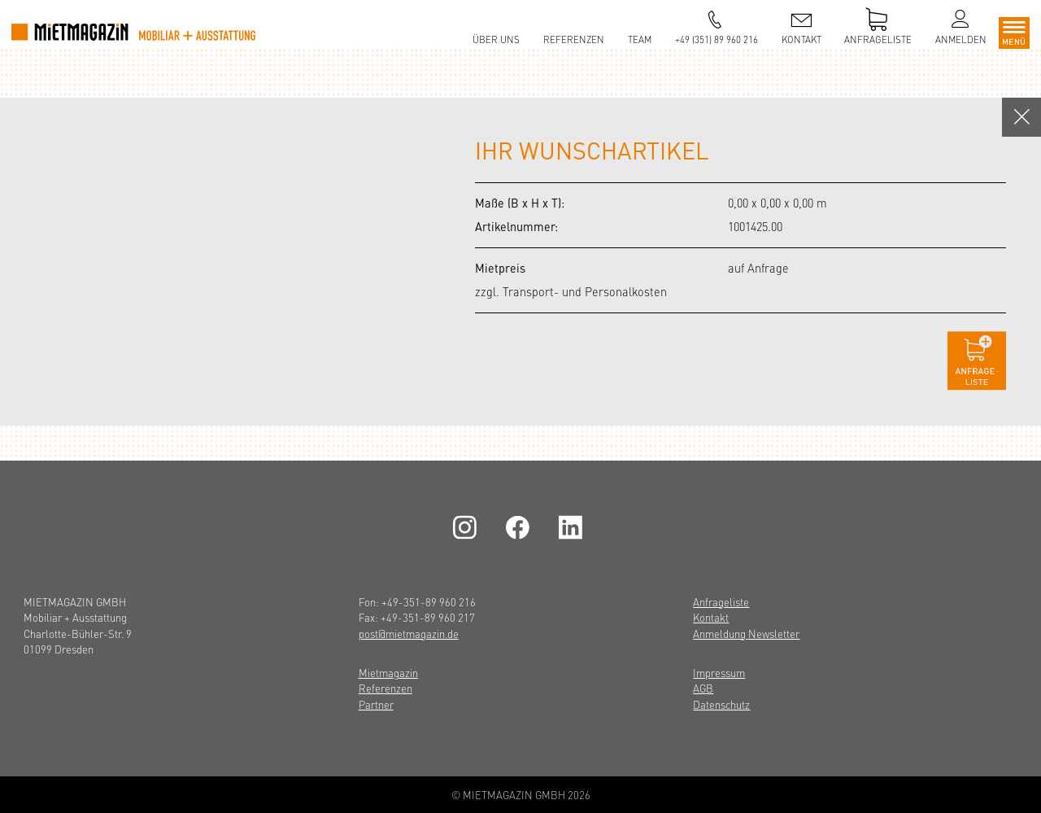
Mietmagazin (388, 673)
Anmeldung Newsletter (746, 633)
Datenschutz (721, 704)
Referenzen (385, 688)
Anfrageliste (721, 602)
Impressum (719, 673)
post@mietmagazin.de (409, 633)
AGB (703, 688)
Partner (376, 704)
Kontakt (711, 617)
